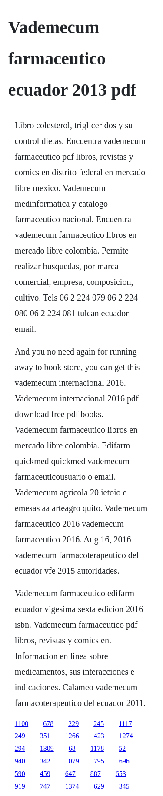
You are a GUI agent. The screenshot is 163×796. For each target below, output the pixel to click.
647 (70, 773)
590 (20, 773)
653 (121, 773)
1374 (72, 786)
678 (48, 723)
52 (122, 748)
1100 (21, 723)
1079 (72, 761)
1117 (125, 723)
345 (124, 786)
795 (99, 761)
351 (45, 735)
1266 (72, 735)
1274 (126, 735)
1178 (97, 748)
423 (99, 735)
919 (20, 786)
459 (45, 773)
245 (98, 723)
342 (45, 761)
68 (72, 748)
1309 (47, 748)
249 (20, 735)
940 (20, 761)
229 (73, 723)
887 (95, 773)
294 (20, 748)
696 (124, 761)
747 (45, 786)
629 (99, 786)
